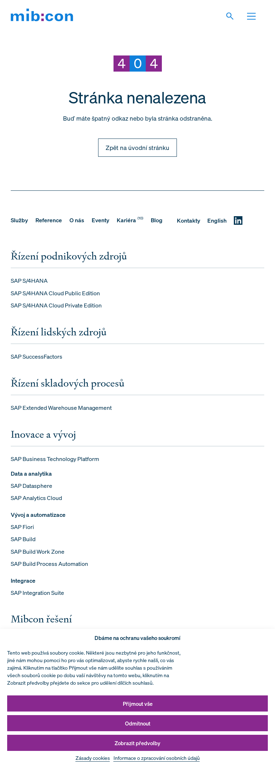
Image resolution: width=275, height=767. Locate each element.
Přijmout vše (138, 703)
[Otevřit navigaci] (255, 16)
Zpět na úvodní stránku (137, 148)
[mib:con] (42, 16)
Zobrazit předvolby (137, 743)
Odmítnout (137, 723)
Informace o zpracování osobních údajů (157, 757)
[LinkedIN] (238, 220)
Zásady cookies (93, 757)
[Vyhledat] (234, 16)
